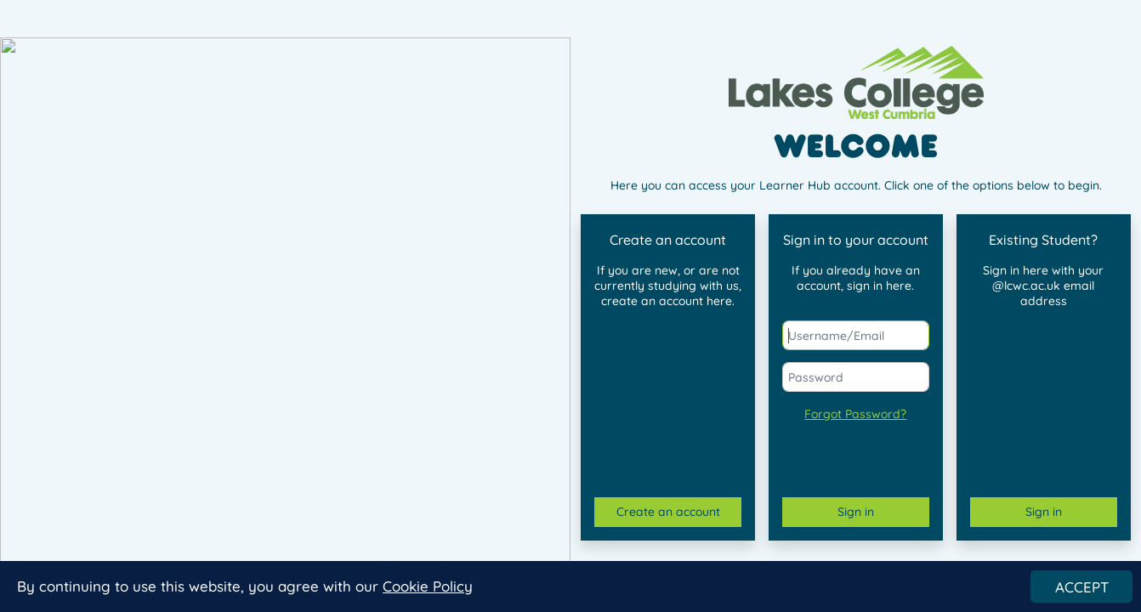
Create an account (668, 511)
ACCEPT (1082, 590)
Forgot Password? (855, 414)
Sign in (855, 511)
